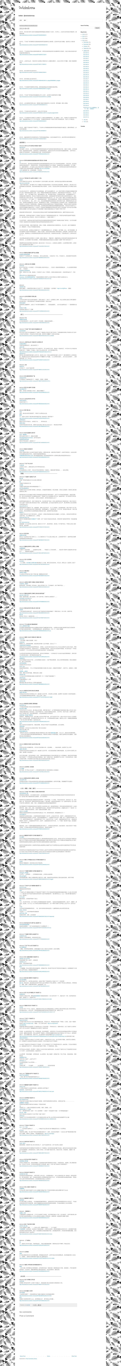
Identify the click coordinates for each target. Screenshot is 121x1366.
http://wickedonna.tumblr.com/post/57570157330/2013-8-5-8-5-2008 (36, 1258)
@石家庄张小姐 (23, 1174)
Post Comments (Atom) (31, 1358)
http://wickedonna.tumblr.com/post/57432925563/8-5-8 (33, 44)
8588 (20, 298)
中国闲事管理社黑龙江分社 (26, 455)
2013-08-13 (86, 87)
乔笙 (20, 411)
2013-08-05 (86, 103)
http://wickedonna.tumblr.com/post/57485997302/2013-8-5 (34, 1204)
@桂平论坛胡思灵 (24, 1075)
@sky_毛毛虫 (22, 910)
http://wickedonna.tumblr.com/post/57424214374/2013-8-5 (34, 1245)
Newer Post (22, 1356)
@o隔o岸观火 (22, 343)
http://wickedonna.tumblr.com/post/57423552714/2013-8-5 (34, 360)
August (85, 50)
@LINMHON (22, 1025)
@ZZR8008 (22, 330)
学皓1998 (21, 639)
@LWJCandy (22, 887)
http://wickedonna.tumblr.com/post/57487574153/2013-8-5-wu (35, 927)
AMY (20, 890)
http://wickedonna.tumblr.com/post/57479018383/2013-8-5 (34, 322)
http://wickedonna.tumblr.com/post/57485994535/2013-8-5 (34, 1180)
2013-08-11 (86, 91)
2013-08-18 (86, 76)
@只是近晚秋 (22, 979)
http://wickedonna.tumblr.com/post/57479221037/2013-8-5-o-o (35, 351)
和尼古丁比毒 (22, 308)
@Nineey (21, 1115)
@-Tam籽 (21, 897)
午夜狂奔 (21, 465)
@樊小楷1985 (23, 692)
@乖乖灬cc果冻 (23, 671)
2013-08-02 (86, 113)
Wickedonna (26, 8)
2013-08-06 (86, 101)
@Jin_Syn (22, 666)
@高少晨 (21, 347)
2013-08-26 (86, 60)
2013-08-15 (86, 83)
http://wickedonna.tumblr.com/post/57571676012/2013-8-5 (34, 771)
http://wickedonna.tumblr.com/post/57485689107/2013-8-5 (34, 1166)
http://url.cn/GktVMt (24, 183)
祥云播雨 (21, 837)
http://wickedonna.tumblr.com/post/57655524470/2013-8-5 (34, 171)
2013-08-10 (86, 93)
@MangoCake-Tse (24, 517)
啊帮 (20, 415)
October (86, 46)
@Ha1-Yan (22, 1086)
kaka (20, 723)
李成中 (21, 861)
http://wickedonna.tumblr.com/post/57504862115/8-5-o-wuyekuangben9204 (38, 112)
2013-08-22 (86, 68)
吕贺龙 (21, 1007)
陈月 (20, 966)
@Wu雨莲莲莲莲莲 (24, 924)
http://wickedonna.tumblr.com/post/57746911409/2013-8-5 (34, 853)
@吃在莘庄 (22, 275)
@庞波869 (22, 994)
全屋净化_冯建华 (23, 583)
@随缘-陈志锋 (23, 319)
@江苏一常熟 (22, 1112)
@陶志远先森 (22, 535)
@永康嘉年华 (22, 389)
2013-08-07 (86, 99)
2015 (83, 36)
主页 (21, 20)
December (86, 42)
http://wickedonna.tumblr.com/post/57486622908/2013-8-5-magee (36, 879)
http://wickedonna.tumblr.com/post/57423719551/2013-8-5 (34, 656)
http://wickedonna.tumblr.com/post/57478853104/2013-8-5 (34, 829)
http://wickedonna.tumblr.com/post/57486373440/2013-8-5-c (34, 381)
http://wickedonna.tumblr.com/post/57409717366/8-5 (32, 64)
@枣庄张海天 (22, 400)
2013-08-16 (86, 81)
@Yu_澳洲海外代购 (24, 626)
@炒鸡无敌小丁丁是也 (25, 1109)
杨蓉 (20, 1266)
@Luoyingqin (22, 876)
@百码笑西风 (22, 663)
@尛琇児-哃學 (23, 708)
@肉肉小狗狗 (22, 572)
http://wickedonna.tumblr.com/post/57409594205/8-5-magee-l (35, 88)
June (85, 121)
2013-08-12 (86, 89)
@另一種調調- (23, 434)
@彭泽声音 (22, 147)
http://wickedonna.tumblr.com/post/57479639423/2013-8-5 (34, 721)
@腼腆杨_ (22, 1188)
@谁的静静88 (36, 995)
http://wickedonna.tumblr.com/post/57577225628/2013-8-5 (34, 939)
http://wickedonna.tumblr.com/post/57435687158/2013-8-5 (34, 1067)
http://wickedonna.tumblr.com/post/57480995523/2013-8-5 (34, 257)
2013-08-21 (86, 70)
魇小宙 (21, 983)
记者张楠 (21, 450)
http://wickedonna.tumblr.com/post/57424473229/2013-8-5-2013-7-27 (37, 1012)
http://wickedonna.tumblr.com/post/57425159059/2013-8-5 (34, 457)
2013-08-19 (86, 74)
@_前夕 (21, 1130)
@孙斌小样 (22, 674)
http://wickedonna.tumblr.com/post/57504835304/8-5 (32, 121)
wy (20, 1106)
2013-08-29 (86, 54)
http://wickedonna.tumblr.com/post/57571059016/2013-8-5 (34, 311)
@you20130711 (23, 506)
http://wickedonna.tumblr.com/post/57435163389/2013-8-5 (34, 392)
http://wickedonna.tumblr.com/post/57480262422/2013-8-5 (34, 403)
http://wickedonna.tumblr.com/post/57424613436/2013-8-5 (34, 971)
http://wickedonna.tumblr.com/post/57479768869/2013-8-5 (34, 601)
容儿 (20, 1297)
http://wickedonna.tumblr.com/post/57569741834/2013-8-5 (34, 760)
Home (48, 1356)
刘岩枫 (21, 485)
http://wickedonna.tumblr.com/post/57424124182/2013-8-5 (34, 737)
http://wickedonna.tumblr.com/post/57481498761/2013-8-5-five (35, 1295)
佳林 (20, 1253)
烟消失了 (21, 512)
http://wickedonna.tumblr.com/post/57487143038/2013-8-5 (34, 442)
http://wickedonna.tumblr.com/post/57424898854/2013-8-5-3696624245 (37, 1119)
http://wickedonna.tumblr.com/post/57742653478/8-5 (32, 138)
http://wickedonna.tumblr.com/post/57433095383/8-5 (32, 35)
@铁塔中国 (22, 286)
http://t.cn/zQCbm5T (53, 1023)
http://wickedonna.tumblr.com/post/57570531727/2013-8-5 (34, 527)
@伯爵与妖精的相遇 (24, 254)
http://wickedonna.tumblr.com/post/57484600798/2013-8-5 (34, 1191)
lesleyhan (21, 642)
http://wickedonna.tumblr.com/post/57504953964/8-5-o (33, 104)
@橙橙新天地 (22, 1057)
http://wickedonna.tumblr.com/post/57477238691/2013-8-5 (34, 783)
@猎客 (21, 609)
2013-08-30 (86, 52)
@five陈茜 (22, 1292)
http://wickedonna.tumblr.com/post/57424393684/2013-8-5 (34, 1271)
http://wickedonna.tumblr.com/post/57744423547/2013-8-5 (34, 246)
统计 (25, 20)
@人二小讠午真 (23, 1127)
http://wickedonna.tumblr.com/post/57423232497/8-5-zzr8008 (35, 96)
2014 (83, 38)
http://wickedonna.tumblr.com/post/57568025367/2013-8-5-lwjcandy (36, 916)
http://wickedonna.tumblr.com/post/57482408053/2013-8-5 (34, 613)
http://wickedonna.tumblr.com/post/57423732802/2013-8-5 (34, 1300)
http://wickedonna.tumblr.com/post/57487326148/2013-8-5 (34, 564)
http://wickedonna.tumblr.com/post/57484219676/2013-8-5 (34, 553)
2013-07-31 (86, 117)
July (85, 119)
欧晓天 (21, 180)
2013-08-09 (86, 95)
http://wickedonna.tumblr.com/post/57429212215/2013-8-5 (34, 587)
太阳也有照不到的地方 (25, 645)
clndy (20, 906)
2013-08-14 (86, 85)
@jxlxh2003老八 (23, 1020)
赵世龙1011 (22, 353)
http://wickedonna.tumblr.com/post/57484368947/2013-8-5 (34, 575)
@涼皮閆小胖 (22, 779)
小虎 (20, 170)
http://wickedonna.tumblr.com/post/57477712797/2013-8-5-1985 (35, 697)
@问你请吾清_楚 (23, 793)
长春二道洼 (22, 1143)
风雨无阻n (22, 726)
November (86, 44)
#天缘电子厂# (34, 519)
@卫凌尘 (21, 561)
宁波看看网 (22, 1229)
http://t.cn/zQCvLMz (57, 1034)
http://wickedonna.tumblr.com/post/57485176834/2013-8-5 (34, 1135)
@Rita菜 (21, 265)
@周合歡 (21, 1281)
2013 (83, 40)
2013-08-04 (86, 105)
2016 (83, 34)
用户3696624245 (23, 1099)
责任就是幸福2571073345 (26, 437)
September (86, 48)
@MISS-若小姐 (23, 1226)
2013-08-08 (86, 97)
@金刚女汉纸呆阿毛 (24, 270)
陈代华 (21, 614)
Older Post (74, 1356)
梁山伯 (21, 478)
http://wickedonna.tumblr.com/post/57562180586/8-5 (32, 130)
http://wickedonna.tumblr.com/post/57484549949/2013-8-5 (34, 1217)
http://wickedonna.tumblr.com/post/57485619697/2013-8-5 (34, 1153)
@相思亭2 (22, 658)
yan (20, 900)
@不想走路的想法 (24, 488)
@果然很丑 (22, 420)
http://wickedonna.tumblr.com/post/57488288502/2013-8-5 (34, 684)
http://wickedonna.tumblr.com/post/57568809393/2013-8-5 (34, 471)
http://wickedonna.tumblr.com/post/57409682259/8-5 (32, 72)
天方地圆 (21, 768)
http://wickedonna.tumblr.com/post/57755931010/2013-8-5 (34, 154)
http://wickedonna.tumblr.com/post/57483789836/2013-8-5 (34, 426)
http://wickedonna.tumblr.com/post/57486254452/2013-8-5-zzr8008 (36, 335)
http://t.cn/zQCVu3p (28, 1023)
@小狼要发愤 (22, 947)
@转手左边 (22, 677)
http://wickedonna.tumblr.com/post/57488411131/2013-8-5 (34, 369)
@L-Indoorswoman (24, 522)
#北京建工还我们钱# (31, 562)
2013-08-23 (86, 66)
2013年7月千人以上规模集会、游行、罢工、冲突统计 (91, 108)
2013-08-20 (86, 72)
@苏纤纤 (21, 366)
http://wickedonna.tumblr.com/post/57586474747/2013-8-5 (34, 1284)
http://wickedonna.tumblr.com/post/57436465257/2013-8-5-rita (35, 278)
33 (20, 162)
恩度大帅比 (22, 423)
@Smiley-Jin (63, 1036)
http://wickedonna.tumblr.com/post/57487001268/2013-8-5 (34, 950)
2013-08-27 (86, 58)
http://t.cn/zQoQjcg (49, 1133)
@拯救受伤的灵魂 (24, 439)
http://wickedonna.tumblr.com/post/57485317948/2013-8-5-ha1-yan (36, 1091)
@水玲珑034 (22, 814)
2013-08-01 (86, 115)
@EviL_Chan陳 (23, 811)
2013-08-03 (86, 110)
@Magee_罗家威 (23, 872)
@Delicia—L (22, 1060)
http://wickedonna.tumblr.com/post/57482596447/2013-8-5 (34, 540)
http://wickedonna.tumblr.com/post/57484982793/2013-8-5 (34, 1078)
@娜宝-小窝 (22, 1213)
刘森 (20, 729)
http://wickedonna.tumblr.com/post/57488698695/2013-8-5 (34, 965)
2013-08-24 (86, 64)
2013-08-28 (86, 56)
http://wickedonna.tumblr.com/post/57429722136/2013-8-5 (34, 864)
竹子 (20, 745)
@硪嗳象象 (22, 548)
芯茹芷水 (21, 468)
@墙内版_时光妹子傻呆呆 (26, 715)
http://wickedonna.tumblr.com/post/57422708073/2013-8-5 (34, 617)
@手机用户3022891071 (25, 598)
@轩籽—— (22, 1064)
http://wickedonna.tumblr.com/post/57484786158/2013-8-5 (34, 986)
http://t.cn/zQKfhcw (62, 288)
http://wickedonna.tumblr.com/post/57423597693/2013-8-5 (34, 418)
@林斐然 (21, 1200)
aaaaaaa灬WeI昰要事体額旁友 (27, 277)
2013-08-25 (86, 62)
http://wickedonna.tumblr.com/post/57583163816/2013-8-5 (34, 290)
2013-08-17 (86, 78)
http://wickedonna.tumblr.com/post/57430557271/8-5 (32, 54)
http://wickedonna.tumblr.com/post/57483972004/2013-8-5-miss (35, 1234)
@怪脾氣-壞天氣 (23, 1161)
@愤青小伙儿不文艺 (24, 958)
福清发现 (21, 1089)
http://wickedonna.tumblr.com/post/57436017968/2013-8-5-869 (35, 999)
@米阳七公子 (22, 961)
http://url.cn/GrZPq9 (44, 168)
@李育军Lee (22, 705)
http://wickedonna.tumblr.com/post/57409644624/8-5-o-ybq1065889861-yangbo (39, 80)
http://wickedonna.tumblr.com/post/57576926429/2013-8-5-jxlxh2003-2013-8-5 (39, 1036)
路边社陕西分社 (23, 731)
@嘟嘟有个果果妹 (24, 1102)
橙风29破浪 (22, 303)
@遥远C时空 (22, 377)
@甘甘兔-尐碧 (23, 913)
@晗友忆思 (22, 681)
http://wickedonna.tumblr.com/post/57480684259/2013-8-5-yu (35, 630)
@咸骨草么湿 (22, 936)
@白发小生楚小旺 (24, 595)
